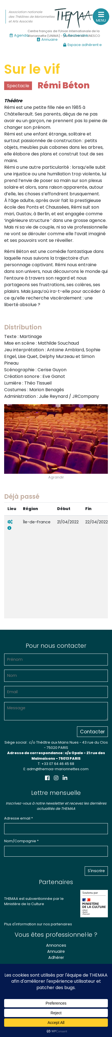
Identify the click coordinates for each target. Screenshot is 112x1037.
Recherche (75, 35)
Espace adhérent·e (82, 44)
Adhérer (56, 957)
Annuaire (47, 39)
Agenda (19, 35)
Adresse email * (18, 818)
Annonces (56, 945)
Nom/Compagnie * (21, 841)
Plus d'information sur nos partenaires (38, 924)
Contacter (92, 731)
